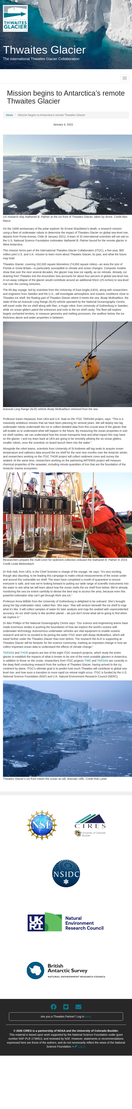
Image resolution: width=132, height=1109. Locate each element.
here (88, 1016)
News (9, 115)
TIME (87, 660)
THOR (24, 652)
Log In (80, 1046)
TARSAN (8, 652)
